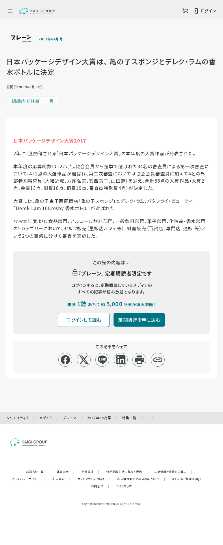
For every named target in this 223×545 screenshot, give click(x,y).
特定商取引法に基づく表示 (127, 471)
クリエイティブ (17, 417)
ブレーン (69, 417)
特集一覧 (129, 417)
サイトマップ (124, 486)
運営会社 (66, 471)
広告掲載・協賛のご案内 (173, 471)
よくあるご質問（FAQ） (189, 479)
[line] (102, 359)
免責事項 (90, 471)
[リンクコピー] (157, 359)
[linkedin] (120, 359)
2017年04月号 (50, 39)
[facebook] (65, 359)
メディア (46, 417)
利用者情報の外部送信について (141, 479)
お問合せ (100, 486)
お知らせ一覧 (37, 471)
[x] (83, 359)
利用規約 (61, 479)
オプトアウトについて (94, 479)
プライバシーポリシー (29, 479)
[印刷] (139, 359)
